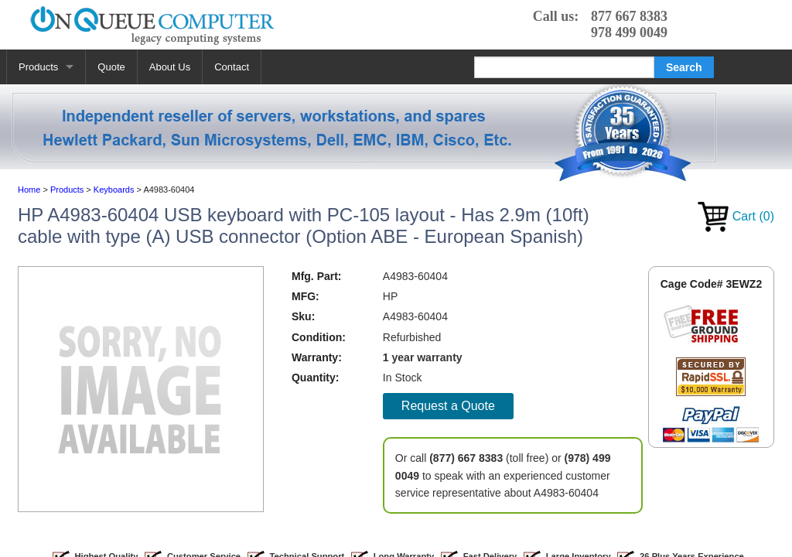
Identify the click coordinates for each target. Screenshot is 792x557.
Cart (736, 216)
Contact (231, 67)
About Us (169, 67)
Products (38, 67)
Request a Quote (448, 405)
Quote (111, 67)
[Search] (564, 67)
